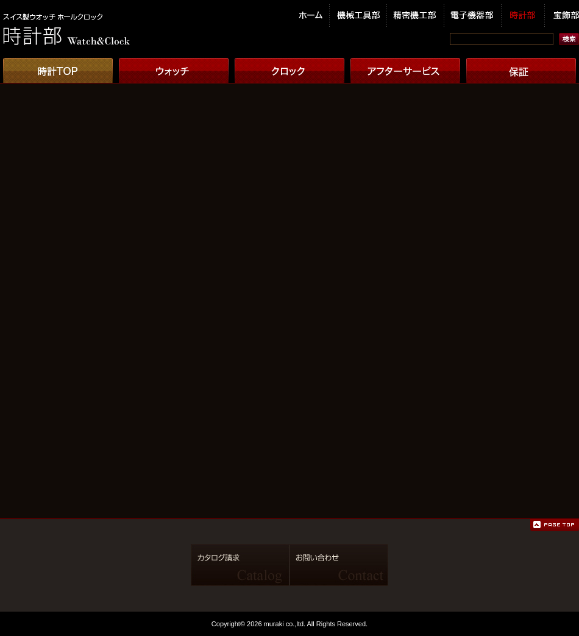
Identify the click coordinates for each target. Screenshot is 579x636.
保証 (521, 69)
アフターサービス (405, 69)
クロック (289, 69)
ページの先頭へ (554, 525)
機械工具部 (358, 16)
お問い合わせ (339, 565)
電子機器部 (473, 16)
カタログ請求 (240, 565)
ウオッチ (174, 69)
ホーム (314, 16)
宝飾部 (562, 16)
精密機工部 (415, 16)
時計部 (523, 16)
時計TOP (58, 69)
